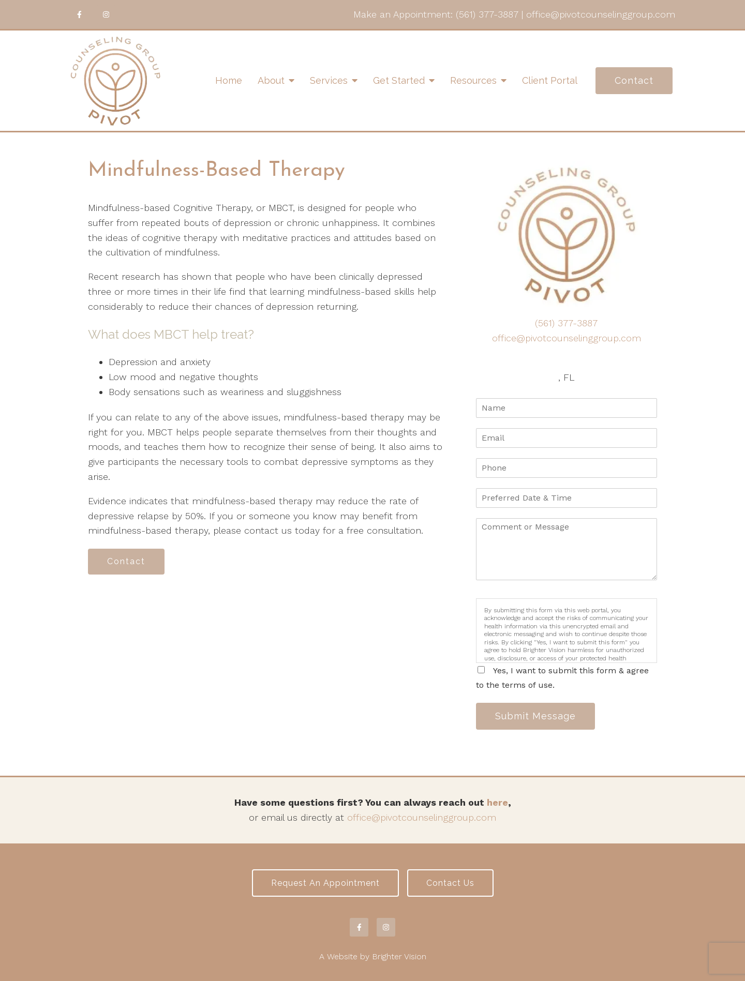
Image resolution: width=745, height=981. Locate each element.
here (497, 802)
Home (228, 80)
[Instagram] (106, 14)
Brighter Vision (399, 956)
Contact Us (450, 883)
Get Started (399, 80)
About (271, 80)
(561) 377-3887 (487, 14)
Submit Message (535, 716)
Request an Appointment (325, 883)
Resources (473, 80)
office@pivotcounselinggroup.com (600, 14)
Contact (634, 80)
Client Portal (549, 80)
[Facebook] (79, 14)
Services (329, 80)
